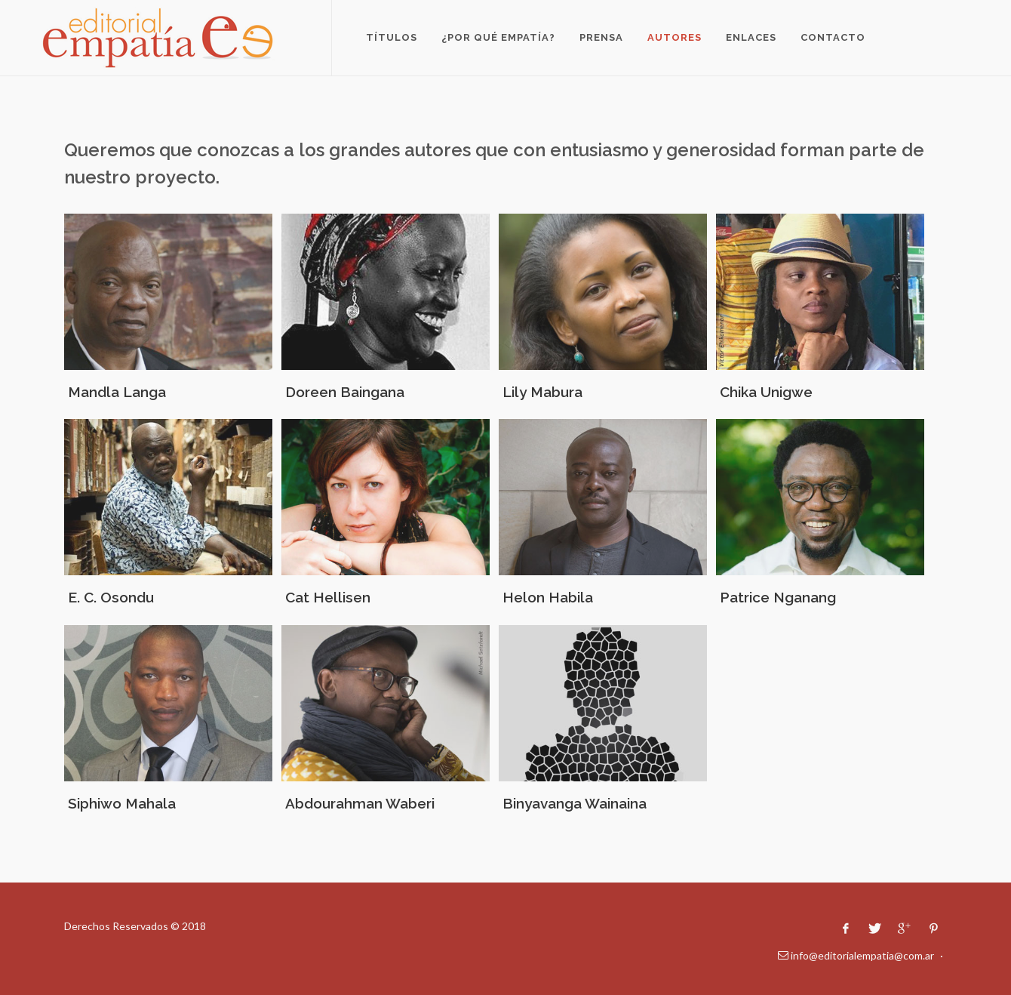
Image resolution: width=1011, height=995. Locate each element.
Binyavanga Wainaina (574, 803)
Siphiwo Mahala (122, 803)
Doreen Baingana (344, 392)
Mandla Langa (117, 392)
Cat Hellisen (327, 597)
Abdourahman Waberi (360, 803)
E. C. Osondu (111, 597)
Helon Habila (547, 597)
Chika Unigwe (766, 392)
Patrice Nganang (778, 597)
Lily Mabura (542, 392)
